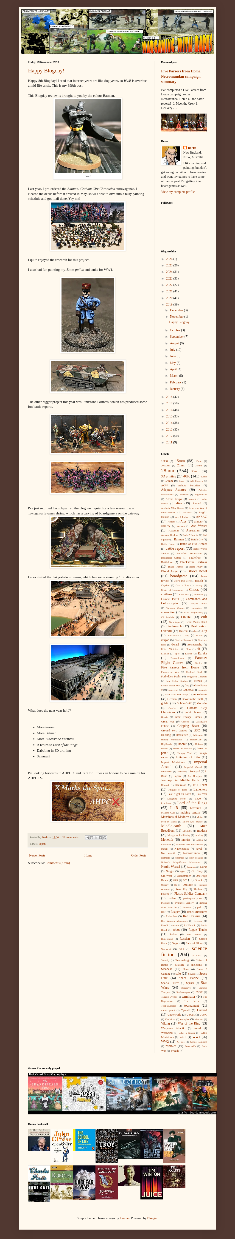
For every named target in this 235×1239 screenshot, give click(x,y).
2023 (169, 278)
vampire (184, 1019)
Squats (190, 983)
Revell (164, 925)
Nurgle (170, 871)
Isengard (195, 771)
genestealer (200, 694)
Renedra (198, 920)
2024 (169, 272)
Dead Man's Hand (196, 622)
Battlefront (195, 557)
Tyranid (185, 1010)
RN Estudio (190, 925)
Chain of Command (172, 589)
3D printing (168, 476)
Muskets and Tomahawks (189, 844)
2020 (169, 298)
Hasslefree (182, 735)
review (175, 925)
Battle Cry (197, 539)
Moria (199, 839)
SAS (181, 949)
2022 (169, 285)
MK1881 (187, 830)
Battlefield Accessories (189, 553)
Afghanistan (200, 494)
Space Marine (189, 978)
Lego (198, 798)
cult (204, 617)
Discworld (173, 635)
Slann (185, 969)
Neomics (179, 857)
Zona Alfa (190, 1046)
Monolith (167, 839)
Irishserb (181, 771)
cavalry (199, 585)
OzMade (188, 884)
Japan (42, 843)
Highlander (167, 744)
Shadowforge (182, 960)
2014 (169, 423)
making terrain (190, 812)
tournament (191, 1005)
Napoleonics (181, 848)
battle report (175, 548)
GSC (197, 730)
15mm (180, 461)
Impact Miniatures (173, 762)
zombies (170, 1046)
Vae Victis (170, 1019)
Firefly (198, 663)
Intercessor (166, 771)
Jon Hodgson (195, 776)
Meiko (200, 817)
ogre (182, 871)
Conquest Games (175, 608)
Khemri (165, 785)
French (198, 680)
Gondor (172, 708)
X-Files (181, 1041)
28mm (167, 471)
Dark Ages (174, 622)
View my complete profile (178, 192)
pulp (199, 907)
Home (88, 855)
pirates (165, 893)
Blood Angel (169, 571)
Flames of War (170, 672)
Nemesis (165, 857)
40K (186, 476)
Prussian (187, 907)
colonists (198, 594)
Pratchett (165, 902)
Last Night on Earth (179, 794)
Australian (192, 530)
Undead (202, 1010)
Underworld (174, 1014)
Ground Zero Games (174, 730)
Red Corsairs (191, 916)
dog (187, 635)
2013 (169, 429)
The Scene (191, 1001)
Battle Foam (167, 543)
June (173, 356)
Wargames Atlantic (173, 1028)
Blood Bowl (197, 571)
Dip (204, 631)
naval (199, 848)
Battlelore (167, 562)
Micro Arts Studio (192, 821)
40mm (203, 476)
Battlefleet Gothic (171, 557)
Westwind (167, 1032)
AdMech (183, 494)
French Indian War (170, 685)
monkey (199, 835)
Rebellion (171, 916)
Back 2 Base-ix (190, 535)
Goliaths (202, 703)
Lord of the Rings (192, 803)
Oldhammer (184, 875)
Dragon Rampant (184, 640)
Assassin (174, 530)
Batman (179, 539)
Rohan (173, 934)
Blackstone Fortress (193, 562)
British (199, 580)
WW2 (165, 1041)
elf (198, 649)
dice (195, 631)
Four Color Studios (176, 680)
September (177, 336)
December (177, 310)
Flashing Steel (194, 672)
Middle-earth (171, 826)
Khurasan (180, 785)
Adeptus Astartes (173, 489)
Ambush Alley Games (172, 508)
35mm (195, 471)
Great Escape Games (188, 717)
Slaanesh (167, 969)
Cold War (184, 594)
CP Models (167, 617)
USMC (203, 1014)
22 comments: (70, 837)
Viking (165, 1023)
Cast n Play (182, 585)
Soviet (191, 973)
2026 (169, 259)
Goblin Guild (184, 703)
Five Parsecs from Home (180, 667)
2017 (169, 403)
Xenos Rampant (198, 1041)
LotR (174, 807)
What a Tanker (187, 1032)
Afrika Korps (174, 499)
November (177, 316)
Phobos (197, 889)
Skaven (179, 964)
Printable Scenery (184, 902)
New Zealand (196, 857)
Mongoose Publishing (179, 835)
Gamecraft (173, 689)
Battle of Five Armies (193, 543)
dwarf (175, 644)
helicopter (198, 735)
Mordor (185, 839)
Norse (203, 866)
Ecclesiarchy (194, 644)
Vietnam (199, 1019)
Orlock (199, 880)
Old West (166, 875)
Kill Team (200, 785)
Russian (185, 938)
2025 (169, 265)
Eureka (202, 653)
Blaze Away (195, 566)
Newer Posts (37, 855)
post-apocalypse (192, 898)
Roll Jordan (194, 934)
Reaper (175, 912)
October (175, 330)
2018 (169, 397)
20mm (181, 465)
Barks (192, 148)
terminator (188, 996)
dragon (165, 640)
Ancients (187, 512)
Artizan (181, 526)
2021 (169, 291)
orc (185, 880)
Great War (167, 721)
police (172, 898)
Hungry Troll (184, 753)
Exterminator (177, 658)
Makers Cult (168, 812)
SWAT (199, 992)
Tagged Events (169, 996)
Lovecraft (195, 808)
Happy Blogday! (46, 71)
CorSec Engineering (192, 612)
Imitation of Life (188, 757)
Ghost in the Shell (192, 699)
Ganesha (188, 689)
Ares (183, 521)
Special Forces (170, 983)
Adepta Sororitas (189, 485)
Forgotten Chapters (197, 676)
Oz (175, 884)
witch (183, 1037)
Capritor (165, 585)
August (175, 343)
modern (202, 830)
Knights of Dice (177, 789)
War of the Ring (189, 1023)
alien (179, 503)
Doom (199, 635)
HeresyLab (195, 739)
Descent (183, 631)
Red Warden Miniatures (174, 920)
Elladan (165, 653)
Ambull (196, 503)
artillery (165, 526)
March (174, 375)
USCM (190, 1014)
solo (178, 973)
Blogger (152, 1218)
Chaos (194, 589)
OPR (175, 880)
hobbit (182, 744)
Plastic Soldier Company (190, 893)
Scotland (196, 955)
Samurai (166, 949)
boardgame (178, 576)
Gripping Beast (188, 726)
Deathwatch (174, 626)
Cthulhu (186, 617)
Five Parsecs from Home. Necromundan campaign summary (181, 76)
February (176, 382)
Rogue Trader (197, 929)
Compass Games (198, 603)
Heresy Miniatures (171, 739)
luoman (124, 1218)
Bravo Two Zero (182, 580)
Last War (201, 794)
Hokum (199, 744)
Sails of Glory (194, 943)
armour (198, 521)
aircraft (192, 499)
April (173, 369)
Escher (188, 653)
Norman (191, 866)
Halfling (166, 735)
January (175, 389)
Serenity (165, 960)
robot (176, 929)
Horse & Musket (182, 748)
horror (164, 748)
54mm (169, 480)
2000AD (165, 465)
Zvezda (175, 1050)
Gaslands (202, 689)
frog (187, 685)
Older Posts (138, 855)
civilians (166, 594)
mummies (166, 844)
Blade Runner (175, 566)
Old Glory (197, 871)
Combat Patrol (170, 599)
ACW (164, 485)
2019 (169, 304)
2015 (169, 416)
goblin (165, 703)
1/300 (164, 461)
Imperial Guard (193, 767)
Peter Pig (181, 889)
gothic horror (193, 712)
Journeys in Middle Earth (180, 780)
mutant (164, 848)
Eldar (188, 649)
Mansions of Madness (175, 817)
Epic (177, 653)
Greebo (185, 721)
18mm (199, 461)
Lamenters (200, 789)
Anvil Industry (183, 517)
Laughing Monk (176, 798)
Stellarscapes (183, 992)
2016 (169, 410)
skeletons (196, 964)
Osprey (164, 884)
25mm (198, 465)
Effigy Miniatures (170, 649)
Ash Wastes (199, 526)
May (173, 363)
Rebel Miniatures (197, 912)
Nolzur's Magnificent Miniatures (181, 862)
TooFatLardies (168, 1005)
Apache (171, 521)
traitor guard (168, 1010)
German (172, 699)
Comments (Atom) (58, 863)
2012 (169, 436)
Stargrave (186, 987)
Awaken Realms (169, 535)
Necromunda (191, 853)
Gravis (164, 717)
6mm (181, 481)
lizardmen (166, 803)
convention (168, 612)
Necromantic (168, 853)
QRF (163, 912)
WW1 (196, 1037)
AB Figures (196, 481)
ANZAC (201, 517)
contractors (196, 608)
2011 (169, 442)
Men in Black (169, 821)
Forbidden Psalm (171, 676)
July (173, 349)
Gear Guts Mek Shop (176, 694)
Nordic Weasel (170, 866)
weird (197, 1028)
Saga (175, 943)
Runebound (167, 938)
